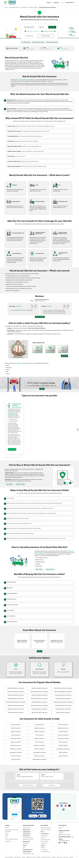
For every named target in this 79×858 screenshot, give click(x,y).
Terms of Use (66, 834)
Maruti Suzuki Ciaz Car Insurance (63, 675)
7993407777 (61, 809)
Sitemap (71, 834)
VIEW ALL (39, 628)
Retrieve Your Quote (38, 42)
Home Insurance (26, 812)
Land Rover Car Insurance (39, 722)
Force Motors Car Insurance (63, 726)
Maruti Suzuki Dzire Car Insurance (16, 675)
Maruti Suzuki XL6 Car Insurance (39, 679)
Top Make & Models (27, 828)
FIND (42, 388)
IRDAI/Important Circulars (24, 835)
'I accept (32, 31)
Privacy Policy (59, 834)
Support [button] (48, 2)
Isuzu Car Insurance (63, 708)
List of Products (44, 826)
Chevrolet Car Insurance (63, 715)
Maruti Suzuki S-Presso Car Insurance (63, 665)
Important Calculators (27, 826)
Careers (6, 810)
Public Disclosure (17, 834)
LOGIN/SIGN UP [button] (70, 2)
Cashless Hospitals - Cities (28, 830)
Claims (42, 808)
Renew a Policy (20, 461)
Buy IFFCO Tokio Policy (45, 806)
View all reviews (39, 316)
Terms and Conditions (34, 31)
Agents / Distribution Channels (11, 816)
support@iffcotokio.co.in (27, 753)
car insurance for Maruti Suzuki (22, 79)
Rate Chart (43, 824)
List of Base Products (45, 828)
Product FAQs (26, 820)
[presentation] (71, 308)
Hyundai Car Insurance (15, 722)
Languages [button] (55, 2)
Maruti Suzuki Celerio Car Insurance (15, 668)
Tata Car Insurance (63, 719)
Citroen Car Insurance (16, 733)
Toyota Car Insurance (16, 708)
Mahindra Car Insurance (63, 705)
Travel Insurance (26, 810)
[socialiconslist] (59, 819)
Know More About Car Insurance (39, 607)
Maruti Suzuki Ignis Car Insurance (39, 665)
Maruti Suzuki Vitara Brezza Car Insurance (16, 679)
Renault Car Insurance (39, 705)
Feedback (39, 834)
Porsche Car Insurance (16, 715)
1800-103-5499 (49, 753)
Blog (24, 824)
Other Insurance (26, 818)
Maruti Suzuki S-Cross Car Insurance (39, 682)
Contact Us (61, 804)
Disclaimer (54, 834)
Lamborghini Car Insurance (39, 729)
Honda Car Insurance (16, 705)
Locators (42, 822)
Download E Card (44, 818)
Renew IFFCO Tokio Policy (46, 804)
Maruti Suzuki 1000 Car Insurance (39, 689)
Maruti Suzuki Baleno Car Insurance (15, 665)
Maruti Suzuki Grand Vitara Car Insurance (63, 679)
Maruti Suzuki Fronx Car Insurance (63, 682)
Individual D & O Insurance (28, 816)
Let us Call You (51, 762)
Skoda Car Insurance (39, 708)
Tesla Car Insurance (15, 736)
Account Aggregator (39, 837)
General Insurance (26, 804)
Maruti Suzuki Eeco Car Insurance (39, 672)
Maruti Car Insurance (16, 701)
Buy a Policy (10, 429)
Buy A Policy (25, 42)
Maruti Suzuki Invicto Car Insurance (39, 675)
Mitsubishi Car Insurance (16, 726)
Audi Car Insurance (15, 712)
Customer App (44, 820)
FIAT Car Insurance (39, 719)
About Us (7, 804)
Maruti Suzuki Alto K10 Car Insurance (39, 668)
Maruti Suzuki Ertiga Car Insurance (63, 672)
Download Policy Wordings (27, 762)
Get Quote (52, 27)
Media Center (8, 818)
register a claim (20, 363)
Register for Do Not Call (31, 834)
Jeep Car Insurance (63, 733)
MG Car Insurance (63, 729)
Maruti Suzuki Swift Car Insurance (16, 672)
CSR (6, 814)
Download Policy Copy (45, 816)
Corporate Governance (46, 834)
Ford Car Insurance (39, 701)
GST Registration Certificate (13, 835)
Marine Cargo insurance (28, 814)
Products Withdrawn (57, 835)
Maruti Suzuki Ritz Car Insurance (15, 689)
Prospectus (43, 814)
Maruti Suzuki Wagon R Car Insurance (63, 668)
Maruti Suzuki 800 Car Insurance (63, 686)
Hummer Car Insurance (63, 712)
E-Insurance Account (66, 835)
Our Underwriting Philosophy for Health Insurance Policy (41, 835)
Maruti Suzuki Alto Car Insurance (39, 686)
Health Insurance (26, 808)
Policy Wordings (44, 812)
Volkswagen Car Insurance (16, 729)
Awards (6, 812)
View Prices (64, 355)
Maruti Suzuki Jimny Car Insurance (16, 682)
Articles (24, 822)
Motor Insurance (26, 806)
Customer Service (44, 810)
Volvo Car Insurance (63, 722)
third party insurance (18, 410)
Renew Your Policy (52, 42)
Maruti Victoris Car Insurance (63, 689)
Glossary (24, 834)
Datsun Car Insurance (63, 701)
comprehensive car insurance (59, 410)
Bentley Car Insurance (39, 733)
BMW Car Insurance (39, 726)
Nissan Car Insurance (39, 715)
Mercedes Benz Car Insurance (39, 736)
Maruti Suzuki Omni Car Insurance (16, 686)
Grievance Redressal (9, 834)
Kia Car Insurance (39, 712)
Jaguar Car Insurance (16, 719)
